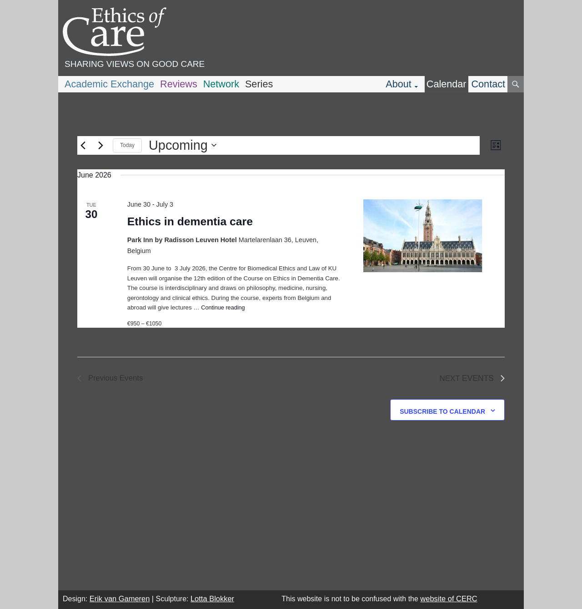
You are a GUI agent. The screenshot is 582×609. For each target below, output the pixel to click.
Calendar (446, 84)
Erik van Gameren (120, 598)
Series (259, 84)
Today (127, 145)
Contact (488, 84)
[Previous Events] (82, 145)
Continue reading (223, 307)
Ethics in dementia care (190, 221)
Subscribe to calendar (442, 411)
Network (221, 84)
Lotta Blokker (212, 598)
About (398, 84)
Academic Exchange (109, 84)
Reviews (178, 84)
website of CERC (448, 598)
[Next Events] (100, 145)
